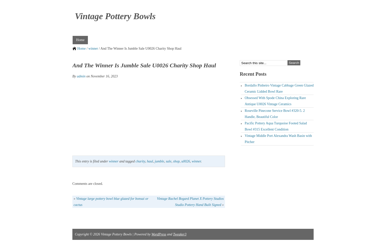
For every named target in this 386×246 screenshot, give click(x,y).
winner (93, 48)
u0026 (185, 161)
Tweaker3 (179, 234)
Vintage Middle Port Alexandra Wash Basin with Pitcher (278, 139)
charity (140, 161)
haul (150, 161)
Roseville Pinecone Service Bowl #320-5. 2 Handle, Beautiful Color (275, 114)
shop (176, 161)
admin (81, 76)
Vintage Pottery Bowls (115, 16)
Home (80, 40)
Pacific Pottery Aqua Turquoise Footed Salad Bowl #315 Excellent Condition (276, 126)
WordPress (158, 234)
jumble (159, 161)
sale (169, 161)
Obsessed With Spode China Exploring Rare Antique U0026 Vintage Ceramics (275, 101)
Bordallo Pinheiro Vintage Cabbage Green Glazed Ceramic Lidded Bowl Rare (279, 88)
